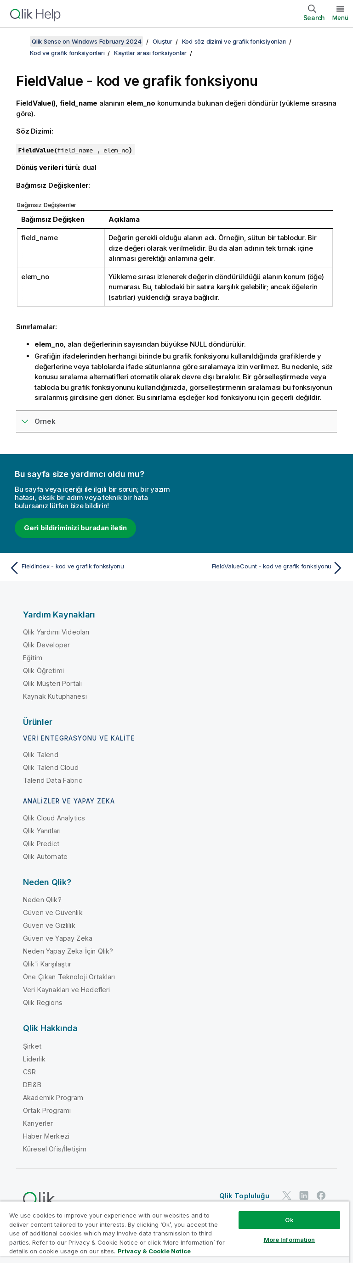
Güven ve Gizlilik (49, 925)
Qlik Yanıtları (42, 831)
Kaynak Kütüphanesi (55, 696)
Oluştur (162, 41)
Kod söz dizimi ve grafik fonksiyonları (234, 41)
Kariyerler (38, 1123)
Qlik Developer (46, 645)
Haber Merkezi (46, 1136)
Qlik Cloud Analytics (54, 818)
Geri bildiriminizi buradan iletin (75, 527)
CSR (29, 1072)
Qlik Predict (41, 844)
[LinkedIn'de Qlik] (304, 1195)
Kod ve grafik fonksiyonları (67, 52)
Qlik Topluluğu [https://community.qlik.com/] (244, 1195)
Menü (340, 17)
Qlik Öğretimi (43, 670)
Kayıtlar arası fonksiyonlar (150, 52)
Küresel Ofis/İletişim (54, 1149)
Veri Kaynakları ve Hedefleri (66, 990)
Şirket (32, 1046)
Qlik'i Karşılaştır (47, 964)
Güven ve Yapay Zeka (57, 938)
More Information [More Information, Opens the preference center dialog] (289, 1239)
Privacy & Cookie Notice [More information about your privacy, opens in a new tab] (154, 1251)
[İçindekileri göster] (18, 41)
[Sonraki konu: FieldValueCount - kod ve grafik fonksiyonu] (263, 568)
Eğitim (32, 658)
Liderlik (34, 1059)
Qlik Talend (40, 754)
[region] (174, 1232)
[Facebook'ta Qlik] (321, 1195)
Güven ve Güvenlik (53, 912)
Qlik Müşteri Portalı (52, 683)
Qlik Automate (45, 856)
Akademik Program (53, 1097)
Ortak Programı (47, 1110)
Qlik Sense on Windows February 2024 (86, 41)
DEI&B (32, 1085)
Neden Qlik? (42, 900)
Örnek (45, 421)
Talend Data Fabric (52, 780)
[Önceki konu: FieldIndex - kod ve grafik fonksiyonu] (90, 568)
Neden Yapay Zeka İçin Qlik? (68, 951)
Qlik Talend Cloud (51, 767)
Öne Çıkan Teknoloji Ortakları (69, 977)
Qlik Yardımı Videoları (56, 632)
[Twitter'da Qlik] (287, 1195)
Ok (289, 1220)
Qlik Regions (43, 1002)
